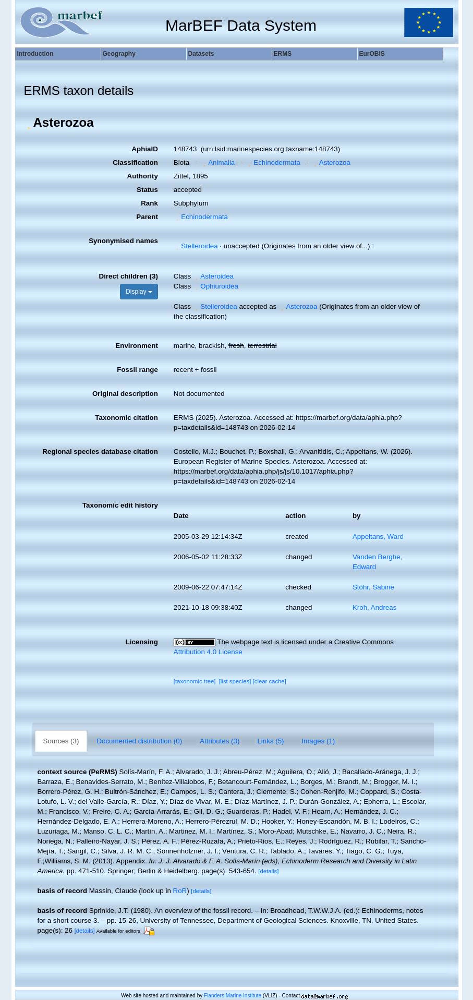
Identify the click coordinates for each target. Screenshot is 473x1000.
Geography (119, 53)
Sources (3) (61, 741)
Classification (135, 162)
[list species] (235, 681)
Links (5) (270, 741)
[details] (268, 871)
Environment (136, 346)
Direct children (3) (128, 276)
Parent (146, 217)
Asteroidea (213, 276)
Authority (142, 176)
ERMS (283, 53)
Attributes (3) (219, 741)
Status (147, 190)
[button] (28, 122)
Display (139, 291)
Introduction (35, 53)
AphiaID (144, 149)
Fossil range (137, 370)
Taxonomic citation (126, 417)
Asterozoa (330, 162)
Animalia (218, 162)
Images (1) (318, 741)
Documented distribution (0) (139, 741)
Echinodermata (273, 162)
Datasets (201, 53)
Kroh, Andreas (374, 607)
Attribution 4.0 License (208, 652)
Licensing (142, 642)
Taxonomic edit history (120, 505)
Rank (149, 203)
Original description (125, 393)
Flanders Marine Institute (232, 995)
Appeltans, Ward (378, 536)
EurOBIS (372, 53)
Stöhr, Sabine (373, 587)
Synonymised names (123, 241)
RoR (180, 891)
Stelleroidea (196, 246)
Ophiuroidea (215, 286)
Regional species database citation (99, 451)
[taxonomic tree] (195, 681)
